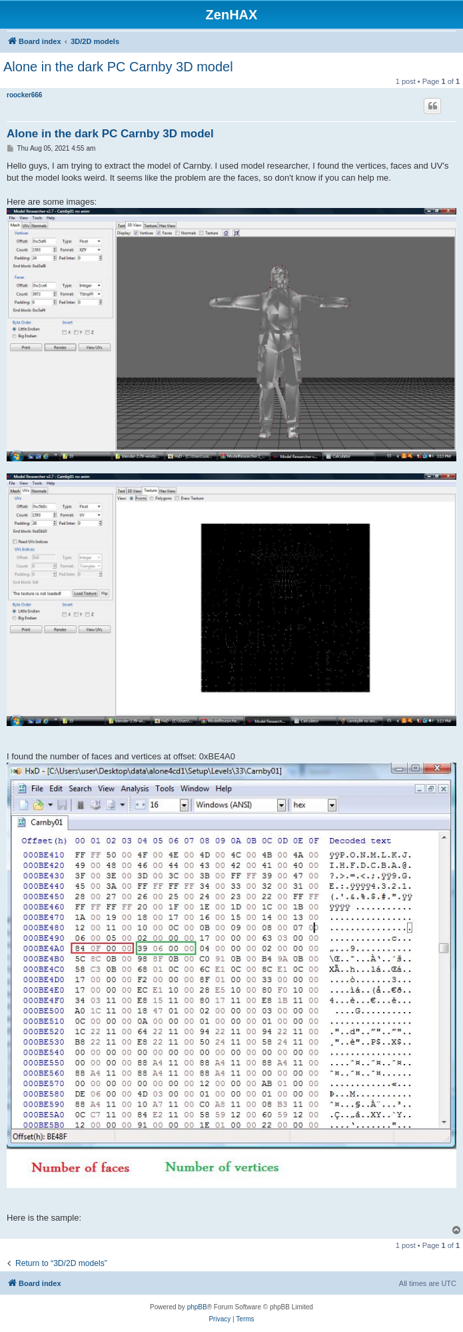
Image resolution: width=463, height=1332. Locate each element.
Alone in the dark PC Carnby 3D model (118, 66)
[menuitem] (220, 1319)
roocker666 (24, 95)
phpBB (197, 1307)
